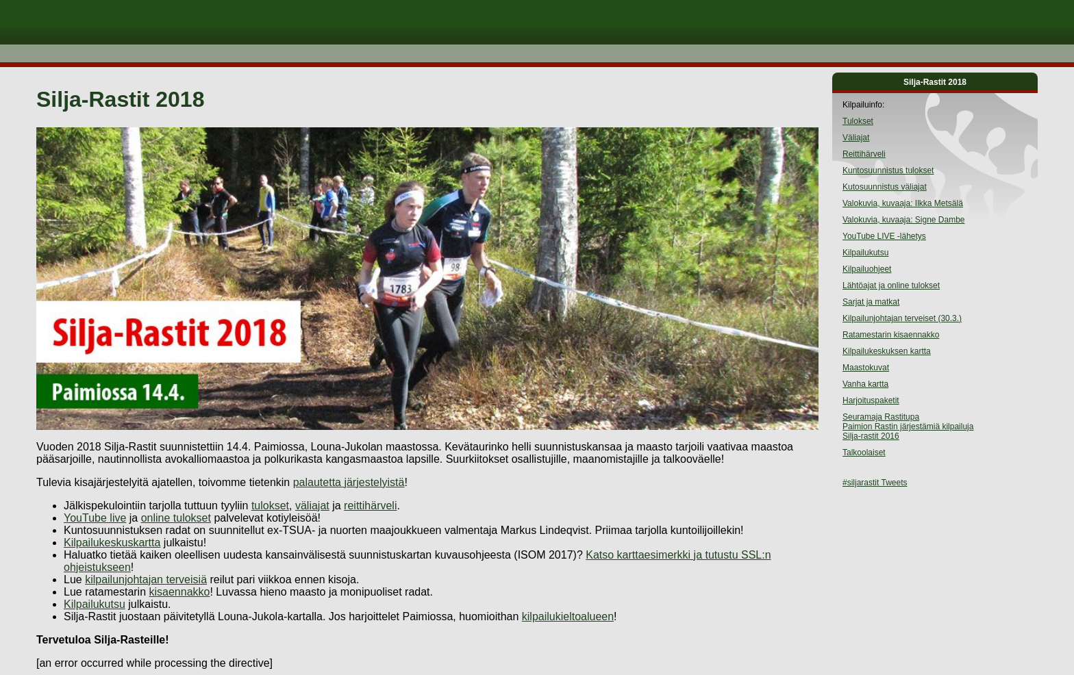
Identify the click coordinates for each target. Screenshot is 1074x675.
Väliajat (855, 137)
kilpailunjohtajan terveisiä (146, 579)
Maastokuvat (865, 367)
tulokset (270, 505)
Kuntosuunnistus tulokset (888, 170)
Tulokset (857, 121)
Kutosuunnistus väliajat (884, 187)
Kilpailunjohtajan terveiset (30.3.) (902, 318)
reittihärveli (370, 505)
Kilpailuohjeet (866, 269)
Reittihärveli (864, 154)
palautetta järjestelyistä (349, 482)
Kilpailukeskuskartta (112, 542)
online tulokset (176, 518)
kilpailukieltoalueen (568, 616)
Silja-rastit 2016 (870, 436)
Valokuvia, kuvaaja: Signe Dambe (903, 220)
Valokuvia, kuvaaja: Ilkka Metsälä (902, 203)
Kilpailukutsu (94, 604)
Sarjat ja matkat (870, 302)
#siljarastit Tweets (874, 482)
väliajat (312, 505)
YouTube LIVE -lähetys (884, 236)
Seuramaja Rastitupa (880, 417)
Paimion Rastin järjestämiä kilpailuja (907, 426)
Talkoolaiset (864, 452)
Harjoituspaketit (870, 400)
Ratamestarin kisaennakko (890, 335)
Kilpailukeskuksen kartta (886, 351)
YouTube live (95, 518)
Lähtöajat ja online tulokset (891, 285)
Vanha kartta (865, 384)
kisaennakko (179, 592)
